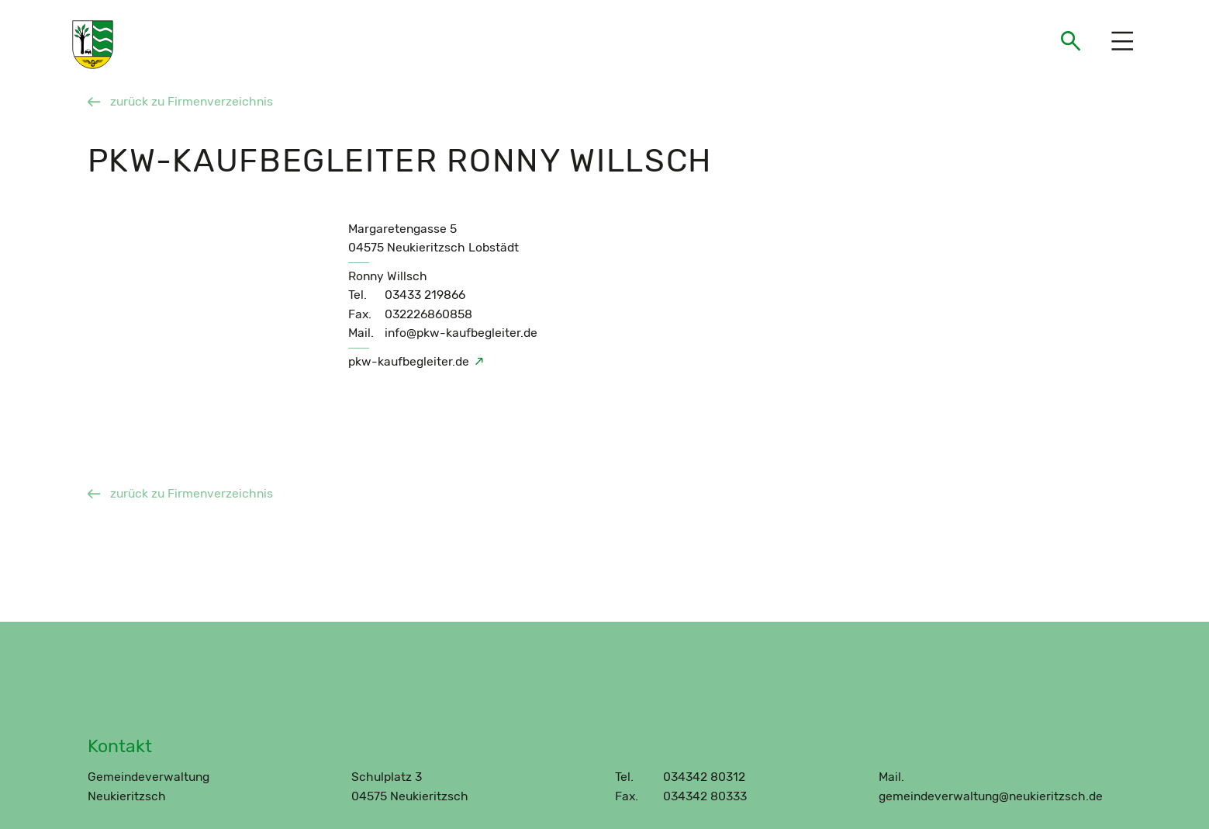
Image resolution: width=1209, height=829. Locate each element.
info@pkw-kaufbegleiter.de (461, 332)
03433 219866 (425, 294)
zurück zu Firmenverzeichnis (181, 101)
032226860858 (428, 314)
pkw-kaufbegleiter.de (408, 361)
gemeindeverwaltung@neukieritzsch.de (991, 796)
